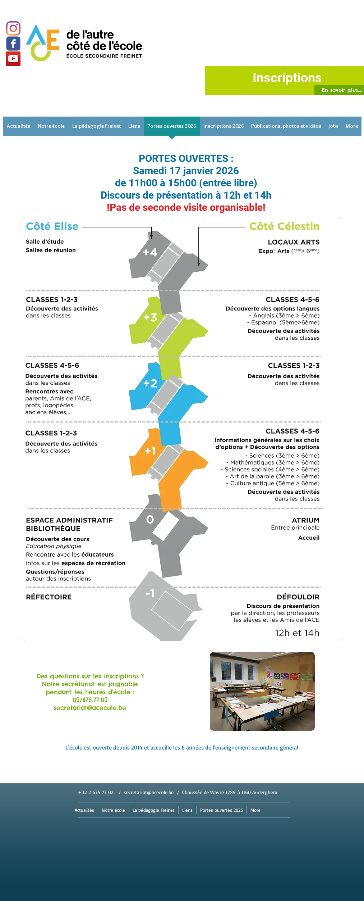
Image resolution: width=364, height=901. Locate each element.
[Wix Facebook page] (13, 43)
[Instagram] (13, 28)
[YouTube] (13, 58)
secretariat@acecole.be (149, 792)
